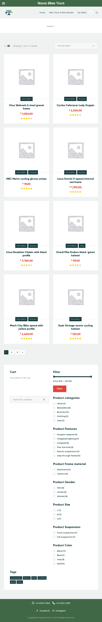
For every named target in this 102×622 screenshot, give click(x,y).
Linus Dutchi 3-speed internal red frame (75, 180)
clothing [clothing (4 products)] (42, 578)
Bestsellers (26, 99)
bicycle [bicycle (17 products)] (27, 578)
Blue (60, 555)
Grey (60, 559)
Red (61, 564)
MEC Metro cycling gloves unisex (26, 178)
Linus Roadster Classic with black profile (26, 254)
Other (61, 403)
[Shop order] (76, 45)
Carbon (62, 474)
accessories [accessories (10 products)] (16, 578)
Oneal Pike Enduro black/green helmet (75, 254)
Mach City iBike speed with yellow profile (26, 327)
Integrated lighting (68, 439)
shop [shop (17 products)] (20, 582)
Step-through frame (68, 456)
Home (50, 26)
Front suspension (67, 533)
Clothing (33, 172)
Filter (59, 388)
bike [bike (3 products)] (34, 578)
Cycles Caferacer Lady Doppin (75, 105)
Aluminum (64, 469)
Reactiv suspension (68, 451)
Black (61, 551)
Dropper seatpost (67, 434)
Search (45, 399)
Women (62, 496)
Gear (82, 245)
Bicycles (82, 99)
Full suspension (66, 537)
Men (60, 488)
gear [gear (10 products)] (13, 582)
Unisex (61, 492)
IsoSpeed (63, 443)
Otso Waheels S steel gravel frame (26, 107)
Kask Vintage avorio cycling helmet (75, 327)
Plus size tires (65, 447)
